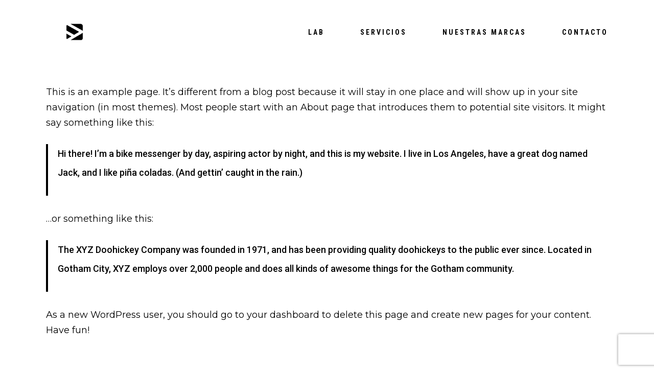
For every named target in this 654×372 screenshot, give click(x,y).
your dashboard (283, 314)
